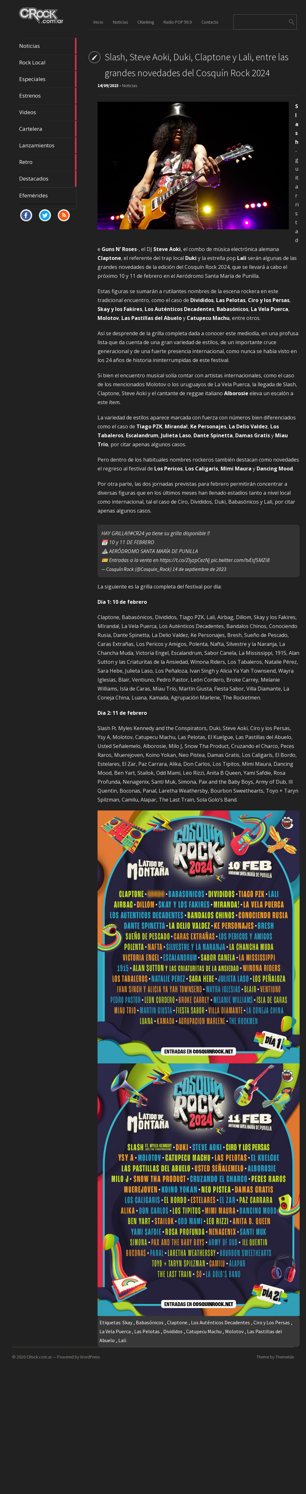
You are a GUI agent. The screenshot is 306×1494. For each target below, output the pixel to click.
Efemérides (33, 195)
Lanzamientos (47, 145)
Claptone (177, 1322)
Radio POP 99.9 (178, 22)
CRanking (145, 22)
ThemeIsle (284, 1357)
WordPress (90, 1357)
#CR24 (137, 533)
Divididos (173, 1331)
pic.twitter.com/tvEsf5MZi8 (240, 560)
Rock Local (47, 62)
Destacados (47, 179)
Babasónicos (150, 1322)
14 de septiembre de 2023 (199, 569)
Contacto (209, 22)
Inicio (98, 22)
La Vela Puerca (115, 1331)
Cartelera (47, 129)
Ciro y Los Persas (271, 1322)
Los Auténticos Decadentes (220, 1322)
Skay (127, 1322)
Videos (47, 112)
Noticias (47, 46)
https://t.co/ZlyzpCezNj (185, 560)
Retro (47, 162)
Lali (122, 1340)
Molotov (234, 1331)
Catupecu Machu (204, 1331)
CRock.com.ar (39, 1357)
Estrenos (47, 96)
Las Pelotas (147, 1331)
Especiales (47, 79)
